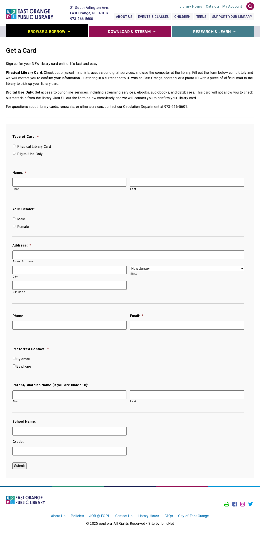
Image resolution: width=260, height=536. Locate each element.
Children (182, 17)
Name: (19, 173)
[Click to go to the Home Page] (32, 13)
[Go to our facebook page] (234, 505)
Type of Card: (25, 137)
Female (23, 227)
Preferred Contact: (30, 350)
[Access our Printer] (226, 505)
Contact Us (124, 517)
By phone (23, 367)
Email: (136, 317)
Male (21, 220)
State (134, 274)
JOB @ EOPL (99, 517)
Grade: (18, 443)
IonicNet (167, 524)
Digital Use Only (30, 155)
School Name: (24, 422)
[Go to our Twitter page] (250, 505)
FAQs (168, 517)
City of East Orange (193, 517)
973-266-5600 (81, 19)
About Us (124, 17)
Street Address (23, 262)
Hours (190, 7)
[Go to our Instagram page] (242, 505)
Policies (77, 517)
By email (23, 360)
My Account (232, 7)
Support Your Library (232, 17)
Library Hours (148, 517)
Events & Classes (153, 17)
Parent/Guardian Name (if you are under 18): (50, 386)
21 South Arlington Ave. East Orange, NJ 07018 (89, 11)
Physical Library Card (34, 147)
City (15, 277)
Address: (21, 246)
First (16, 189)
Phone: (18, 317)
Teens (201, 17)
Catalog (212, 7)
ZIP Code (19, 292)
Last (133, 189)
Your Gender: (23, 210)
